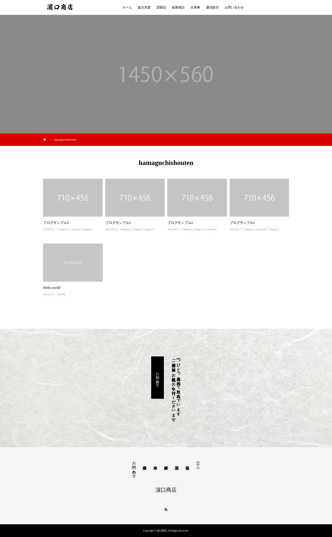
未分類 (61, 294)
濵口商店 (166, 490)
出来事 (195, 7)
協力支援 (144, 7)
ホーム (127, 7)
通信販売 (212, 7)
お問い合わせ (234, 7)
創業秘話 (178, 7)
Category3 (87, 229)
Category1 (63, 229)
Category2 (75, 229)
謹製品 (161, 7)
